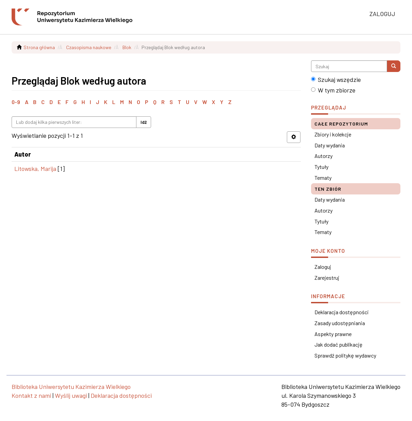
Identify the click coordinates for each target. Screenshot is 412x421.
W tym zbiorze (333, 90)
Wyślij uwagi (71, 395)
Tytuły (321, 166)
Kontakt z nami (31, 395)
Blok (126, 47)
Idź (144, 122)
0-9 (16, 102)
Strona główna (39, 47)
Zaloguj (322, 266)
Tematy (323, 177)
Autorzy (323, 156)
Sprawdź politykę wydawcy (345, 355)
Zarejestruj (326, 277)
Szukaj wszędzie (336, 79)
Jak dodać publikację (338, 344)
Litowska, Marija (35, 168)
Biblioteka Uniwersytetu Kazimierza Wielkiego (71, 386)
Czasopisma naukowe (88, 47)
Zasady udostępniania (339, 323)
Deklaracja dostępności (341, 312)
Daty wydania (329, 145)
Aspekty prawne (333, 334)
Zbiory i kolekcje (332, 134)
